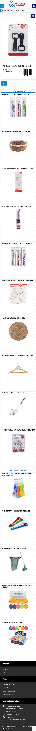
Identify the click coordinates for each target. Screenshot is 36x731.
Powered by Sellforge (28, 726)
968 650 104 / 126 (11, 711)
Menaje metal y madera (18, 10)
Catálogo (7, 10)
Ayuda (4, 672)
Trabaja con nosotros (8, 694)
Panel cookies (7, 728)
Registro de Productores (9, 691)
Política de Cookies (8, 688)
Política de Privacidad (8, 684)
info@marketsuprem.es (12, 714)
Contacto (5, 669)
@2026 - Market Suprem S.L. (9, 726)
